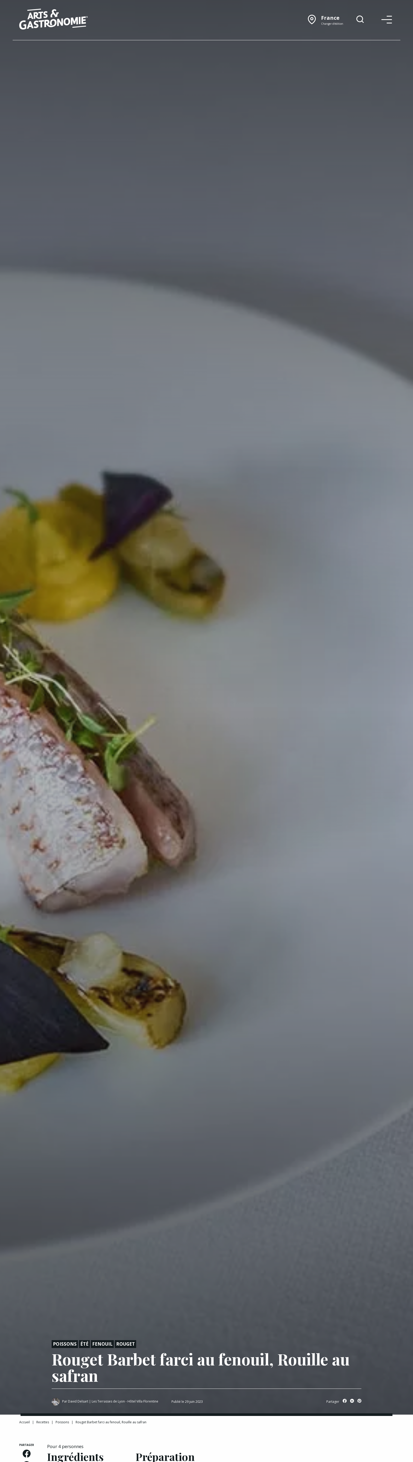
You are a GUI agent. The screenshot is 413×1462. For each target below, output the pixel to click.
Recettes (42, 1422)
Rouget (125, 1344)
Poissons (65, 1344)
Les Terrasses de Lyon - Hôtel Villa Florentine (125, 1401)
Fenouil (102, 1344)
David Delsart (78, 1401)
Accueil (24, 1422)
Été (84, 1344)
